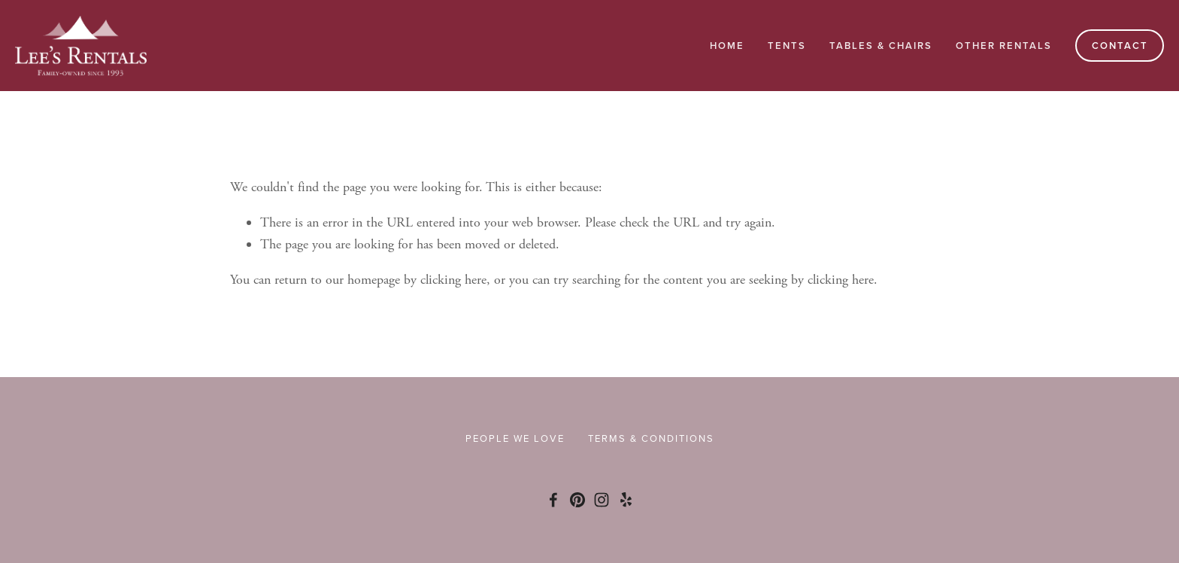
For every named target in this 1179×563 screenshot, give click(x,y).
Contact (1120, 45)
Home (727, 45)
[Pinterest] (577, 499)
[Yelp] (625, 499)
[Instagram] (601, 499)
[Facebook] (553, 499)
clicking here (453, 279)
